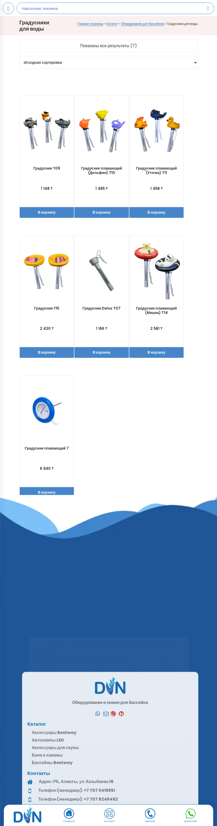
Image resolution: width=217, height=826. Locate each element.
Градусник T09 (46, 168)
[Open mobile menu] (8, 8)
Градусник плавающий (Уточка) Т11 (156, 170)
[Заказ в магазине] (108, 62)
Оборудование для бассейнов (142, 24)
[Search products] (208, 8)
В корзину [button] (47, 212)
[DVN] (27, 815)
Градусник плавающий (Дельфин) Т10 (101, 170)
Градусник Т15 (46, 308)
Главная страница (90, 24)
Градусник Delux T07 (101, 308)
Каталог (112, 24)
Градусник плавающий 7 (47, 448)
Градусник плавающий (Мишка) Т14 (156, 310)
